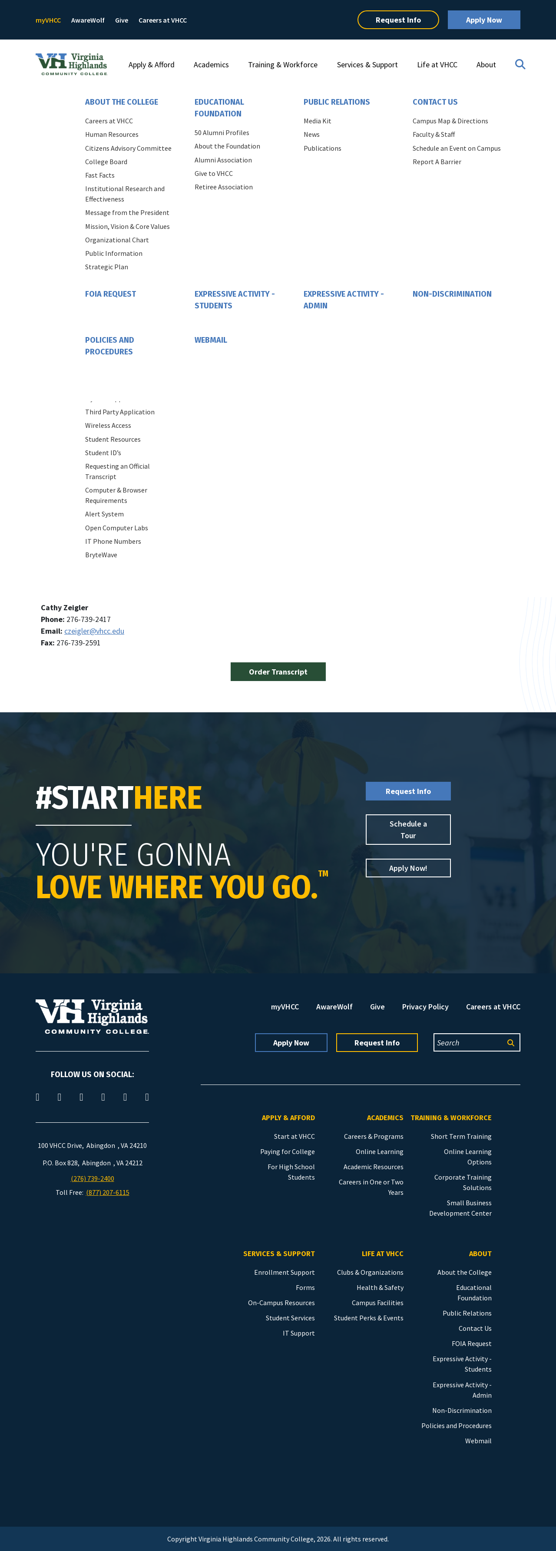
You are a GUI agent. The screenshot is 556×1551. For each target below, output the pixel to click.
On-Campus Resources (281, 1302)
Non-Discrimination (452, 294)
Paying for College (287, 1151)
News (312, 134)
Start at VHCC (294, 1136)
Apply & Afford (152, 64)
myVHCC (48, 20)
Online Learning (380, 1151)
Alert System (104, 513)
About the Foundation (227, 146)
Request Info (398, 20)
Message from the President (127, 212)
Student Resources (113, 439)
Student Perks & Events (369, 1317)
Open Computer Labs (116, 527)
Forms (305, 1287)
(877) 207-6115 (107, 1192)
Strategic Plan (106, 266)
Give (121, 20)
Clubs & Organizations (370, 1272)
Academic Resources (374, 1166)
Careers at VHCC (163, 20)
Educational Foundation (219, 108)
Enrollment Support (284, 1272)
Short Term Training (461, 1136)
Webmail (211, 340)
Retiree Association (224, 186)
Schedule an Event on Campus (457, 148)
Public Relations (337, 102)
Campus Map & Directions (450, 120)
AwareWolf (88, 20)
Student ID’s (103, 452)
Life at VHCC (437, 64)
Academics (211, 64)
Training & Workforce (283, 64)
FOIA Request (110, 294)
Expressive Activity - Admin (344, 300)
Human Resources (112, 134)
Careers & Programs (374, 1136)
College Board (106, 161)
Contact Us (435, 102)
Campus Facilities (378, 1302)
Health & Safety (380, 1287)
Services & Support (367, 64)
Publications (322, 148)
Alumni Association (223, 159)
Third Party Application (120, 411)
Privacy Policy (425, 1007)
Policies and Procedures (109, 346)
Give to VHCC (214, 173)
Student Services (290, 1317)
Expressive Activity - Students (235, 300)
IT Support (299, 1333)
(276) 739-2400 (92, 1178)
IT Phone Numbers (113, 541)
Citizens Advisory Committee (128, 148)
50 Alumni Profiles (222, 132)
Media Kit (317, 120)
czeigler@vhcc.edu (94, 631)
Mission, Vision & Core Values (127, 226)
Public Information (113, 253)
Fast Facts (100, 175)
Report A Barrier (437, 161)
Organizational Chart (117, 239)
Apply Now (484, 20)
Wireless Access (108, 425)
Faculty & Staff (434, 134)
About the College (121, 102)
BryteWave (101, 554)
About (486, 64)
